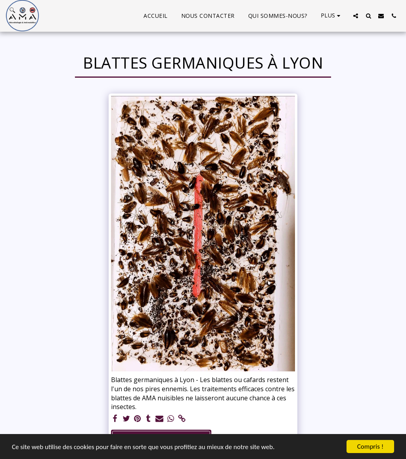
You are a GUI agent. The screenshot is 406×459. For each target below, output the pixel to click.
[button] (356, 16)
